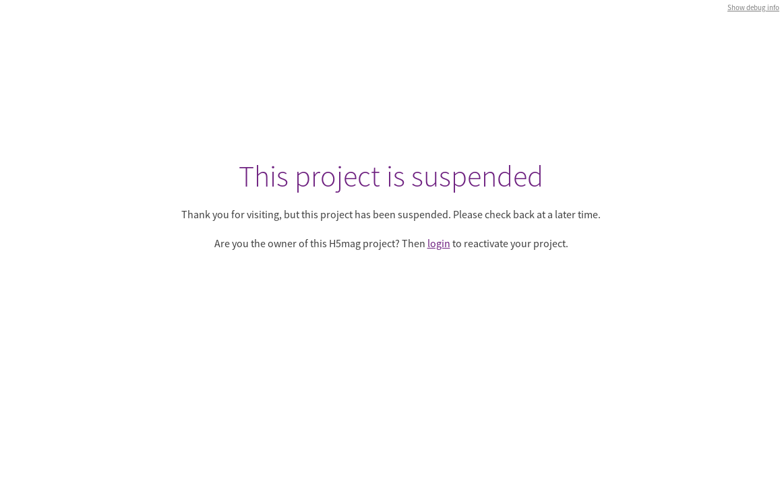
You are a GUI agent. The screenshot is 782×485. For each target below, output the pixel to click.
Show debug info (753, 7)
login (438, 243)
